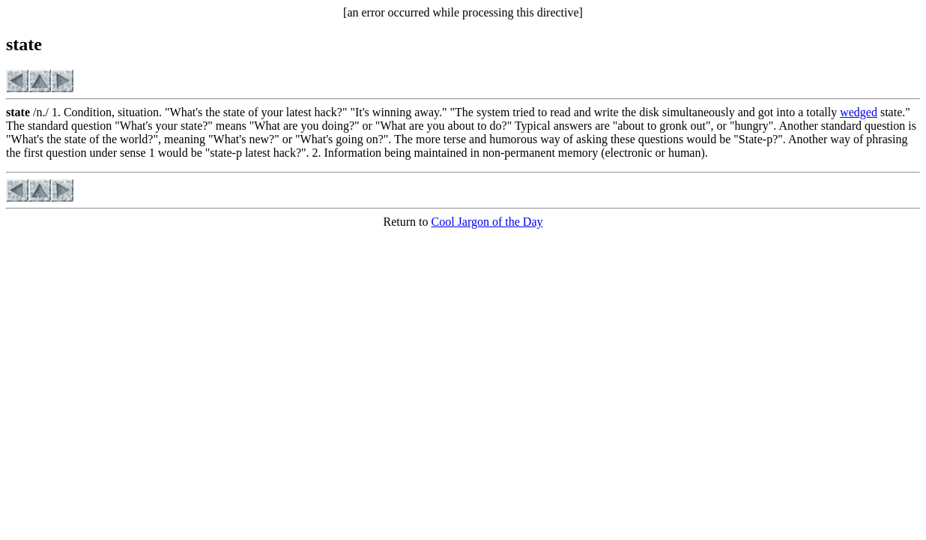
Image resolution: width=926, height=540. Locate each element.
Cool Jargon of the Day (486, 221)
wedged (858, 112)
